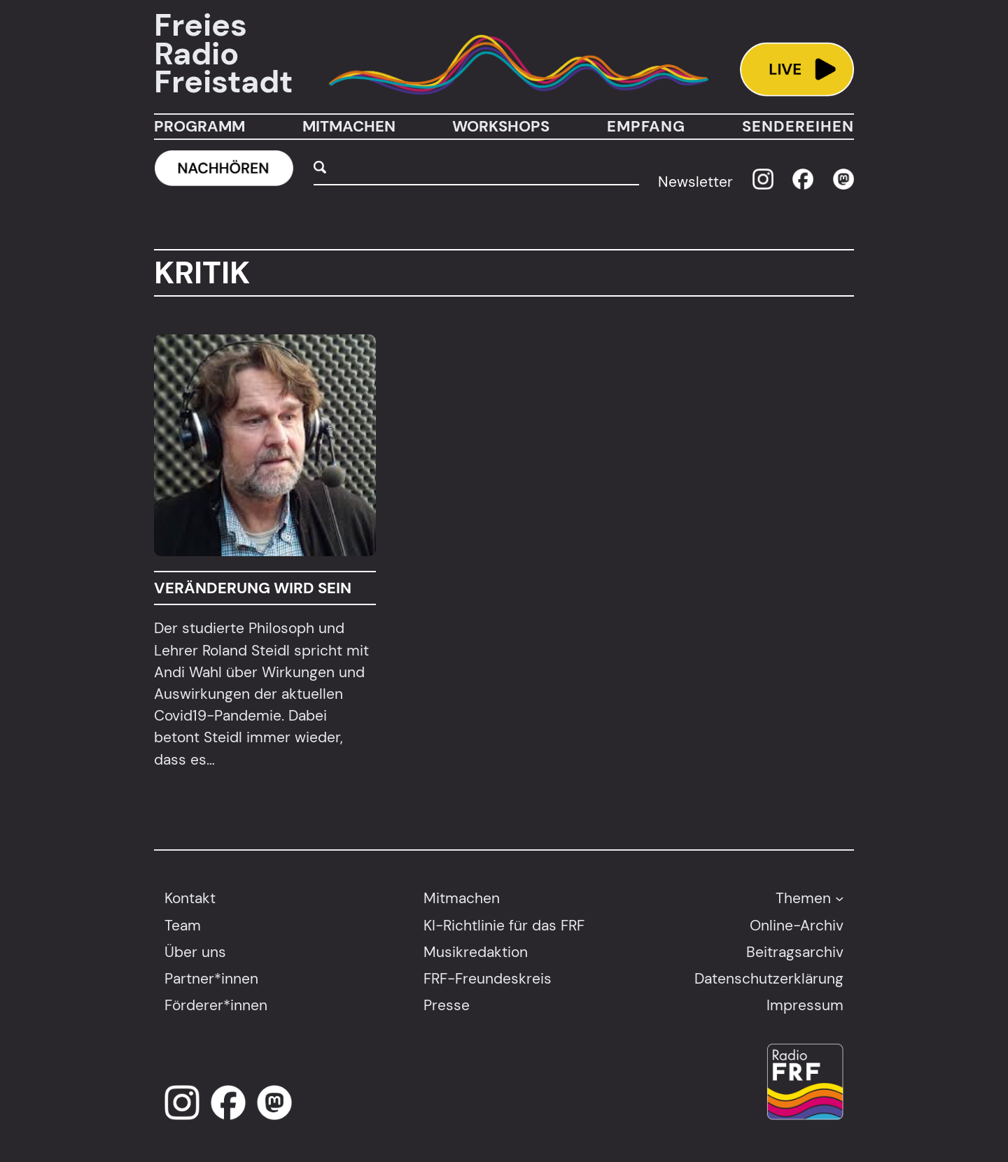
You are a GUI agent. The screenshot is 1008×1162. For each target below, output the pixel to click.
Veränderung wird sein (252, 588)
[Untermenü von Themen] (839, 898)
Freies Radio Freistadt (223, 54)
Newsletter (695, 181)
